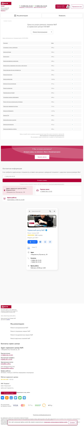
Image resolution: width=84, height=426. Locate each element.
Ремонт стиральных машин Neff (20, 331)
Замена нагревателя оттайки (10, 129)
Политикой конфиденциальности (56, 184)
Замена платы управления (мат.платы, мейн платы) (15, 65)
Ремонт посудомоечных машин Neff (21, 335)
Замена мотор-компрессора (9, 83)
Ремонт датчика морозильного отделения (13, 101)
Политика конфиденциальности (42, 415)
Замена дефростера (7, 79)
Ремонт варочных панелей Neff (20, 338)
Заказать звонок (42, 157)
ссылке (8, 319)
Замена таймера (7, 52)
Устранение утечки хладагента (10, 47)
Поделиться (2, 397)
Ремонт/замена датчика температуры (12, 70)
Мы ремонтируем (21, 16)
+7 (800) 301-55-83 (27, 6)
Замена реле (6, 56)
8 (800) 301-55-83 (6, 359)
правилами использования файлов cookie (55, 422)
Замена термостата (7, 74)
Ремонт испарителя (7, 88)
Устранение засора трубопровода (11, 97)
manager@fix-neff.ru (7, 368)
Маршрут (32, 242)
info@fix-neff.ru (6, 364)
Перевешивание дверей (8, 92)
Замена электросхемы (8, 124)
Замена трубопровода (8, 111)
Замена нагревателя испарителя (10, 61)
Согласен (72, 422)
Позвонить (62, 15)
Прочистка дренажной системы (10, 106)
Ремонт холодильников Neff (19, 327)
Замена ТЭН (6, 115)
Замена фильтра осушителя (9, 120)
